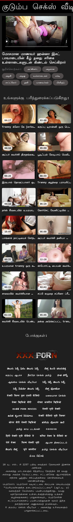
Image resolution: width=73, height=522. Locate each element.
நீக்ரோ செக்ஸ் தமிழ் (39, 375)
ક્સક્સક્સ (51, 429)
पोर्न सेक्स (11, 442)
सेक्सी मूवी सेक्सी (51, 408)
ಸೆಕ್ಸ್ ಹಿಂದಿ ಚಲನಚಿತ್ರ (55, 368)
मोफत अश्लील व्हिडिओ (49, 402)
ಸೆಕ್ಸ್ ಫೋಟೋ (52, 388)
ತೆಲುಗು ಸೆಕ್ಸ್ (11, 449)
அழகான (50, 69)
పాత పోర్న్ (62, 375)
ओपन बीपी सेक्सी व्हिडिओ (22, 422)
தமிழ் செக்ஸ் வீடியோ (54, 449)
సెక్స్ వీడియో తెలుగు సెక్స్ (26, 388)
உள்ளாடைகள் (40, 76)
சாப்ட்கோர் (10, 82)
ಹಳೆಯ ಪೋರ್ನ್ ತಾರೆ (53, 422)
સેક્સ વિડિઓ (36, 456)
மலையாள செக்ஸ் (56, 395)
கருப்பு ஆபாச (13, 375)
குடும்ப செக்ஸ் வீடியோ (23, 507)
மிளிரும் (60, 82)
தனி (26, 82)
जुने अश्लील (29, 449)
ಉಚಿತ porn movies (24, 408)
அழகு (22, 76)
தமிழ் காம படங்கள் (28, 429)
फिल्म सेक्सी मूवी (30, 442)
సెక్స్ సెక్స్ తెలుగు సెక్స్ (53, 382)
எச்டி (57, 76)
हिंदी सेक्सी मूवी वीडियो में (20, 435)
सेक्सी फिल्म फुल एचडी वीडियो (23, 395)
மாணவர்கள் (42, 82)
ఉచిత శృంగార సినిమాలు (20, 415)
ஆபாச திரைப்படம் (56, 442)
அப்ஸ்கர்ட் (32, 69)
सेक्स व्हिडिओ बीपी (22, 402)
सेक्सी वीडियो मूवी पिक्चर (52, 415)
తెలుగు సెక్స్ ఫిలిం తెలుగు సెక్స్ (23, 368)
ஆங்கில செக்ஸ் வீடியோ (22, 382)
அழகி (8, 76)
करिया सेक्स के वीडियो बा (53, 435)
